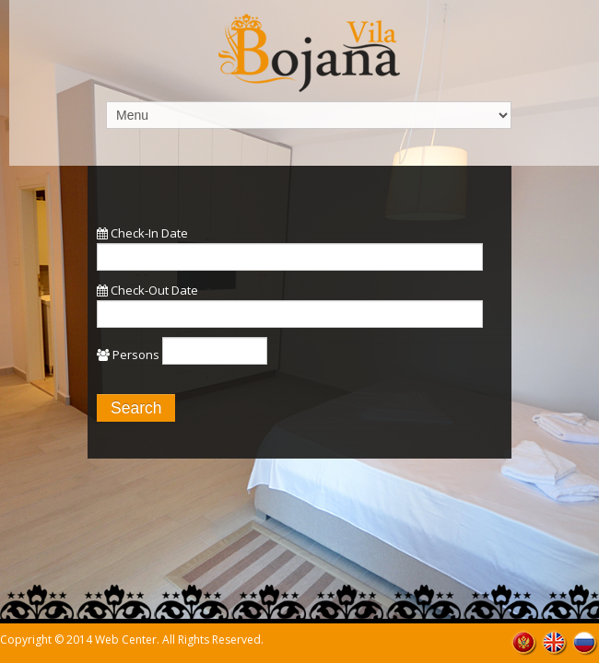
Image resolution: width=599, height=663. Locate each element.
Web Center (126, 639)
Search (136, 408)
